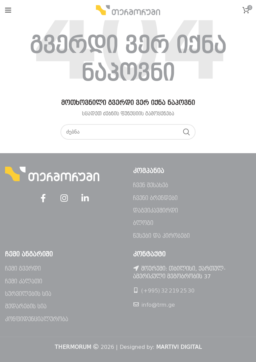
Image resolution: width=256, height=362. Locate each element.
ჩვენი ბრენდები (155, 198)
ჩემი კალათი (23, 281)
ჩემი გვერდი (23, 269)
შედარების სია (26, 306)
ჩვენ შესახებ (150, 185)
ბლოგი (143, 223)
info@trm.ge (158, 305)
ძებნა (186, 132)
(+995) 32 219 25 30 (168, 290)
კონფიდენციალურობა (36, 319)
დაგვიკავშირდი (155, 210)
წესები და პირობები (161, 236)
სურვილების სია (28, 294)
